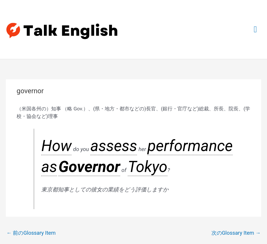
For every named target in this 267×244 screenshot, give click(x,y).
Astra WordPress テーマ (169, 226)
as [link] (133, 121)
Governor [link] (148, 121)
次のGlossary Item (237, 180)
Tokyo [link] (174, 121)
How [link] (46, 121)
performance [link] (113, 121)
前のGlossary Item (30, 180)
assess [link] (79, 121)
